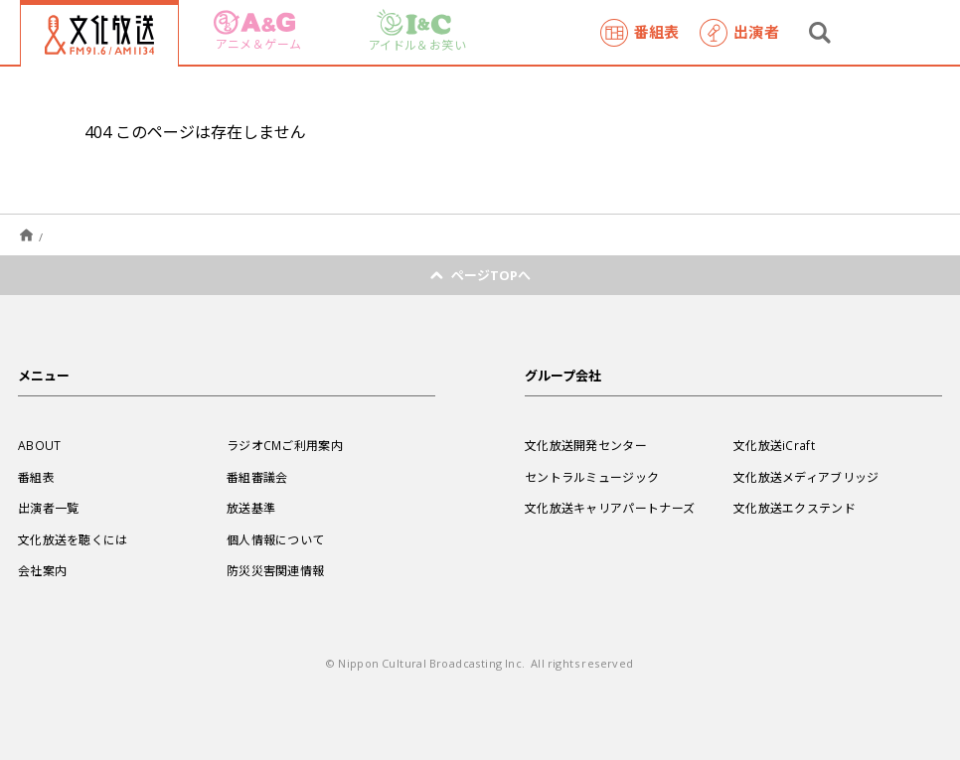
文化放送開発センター (586, 445)
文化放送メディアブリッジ (806, 477)
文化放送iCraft (774, 445)
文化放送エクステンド (794, 508)
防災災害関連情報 (275, 570)
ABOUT (40, 445)
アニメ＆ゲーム (257, 31)
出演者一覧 (49, 508)
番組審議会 (257, 477)
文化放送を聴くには (73, 539)
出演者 (739, 33)
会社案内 (42, 570)
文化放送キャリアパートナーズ (610, 508)
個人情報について (275, 539)
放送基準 (251, 508)
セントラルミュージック (592, 477)
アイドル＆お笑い (417, 31)
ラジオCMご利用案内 (285, 445)
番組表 (640, 33)
